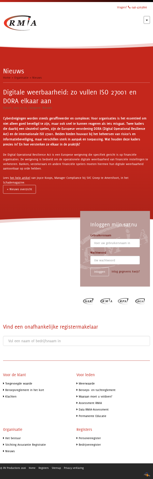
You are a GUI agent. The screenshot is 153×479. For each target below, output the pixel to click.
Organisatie (21, 77)
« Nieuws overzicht (19, 189)
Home (7, 77)
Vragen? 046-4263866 (132, 7)
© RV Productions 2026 (13, 467)
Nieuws (37, 77)
